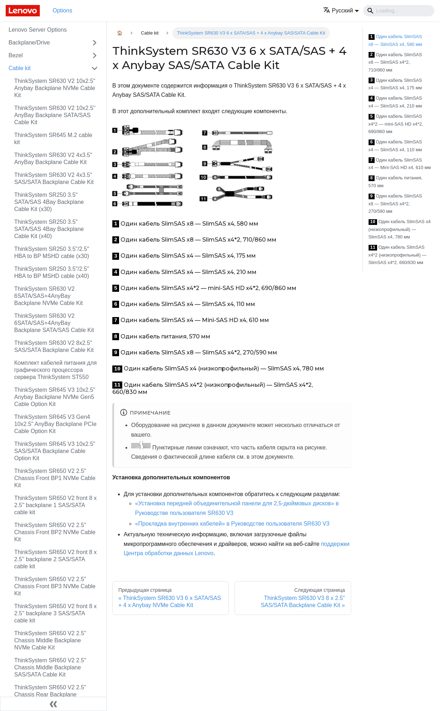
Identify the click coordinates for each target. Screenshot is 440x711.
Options (62, 10)
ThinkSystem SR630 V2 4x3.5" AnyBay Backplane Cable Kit (53, 158)
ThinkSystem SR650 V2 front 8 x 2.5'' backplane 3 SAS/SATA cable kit (55, 613)
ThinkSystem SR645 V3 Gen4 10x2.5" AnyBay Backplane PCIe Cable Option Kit (55, 424)
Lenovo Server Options (38, 30)
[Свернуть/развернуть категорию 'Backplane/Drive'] (94, 42)
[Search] (398, 10)
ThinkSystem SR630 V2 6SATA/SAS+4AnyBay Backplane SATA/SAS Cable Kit (54, 323)
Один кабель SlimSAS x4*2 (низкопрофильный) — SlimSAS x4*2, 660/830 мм (397, 254)
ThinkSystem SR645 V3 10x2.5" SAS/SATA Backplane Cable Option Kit (54, 451)
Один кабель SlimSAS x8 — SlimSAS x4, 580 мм (395, 40)
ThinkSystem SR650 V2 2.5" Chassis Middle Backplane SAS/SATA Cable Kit (50, 667)
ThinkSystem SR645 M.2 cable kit (53, 138)
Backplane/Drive (29, 43)
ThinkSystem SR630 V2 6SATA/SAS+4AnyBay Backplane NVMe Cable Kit (48, 296)
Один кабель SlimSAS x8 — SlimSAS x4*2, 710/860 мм (395, 62)
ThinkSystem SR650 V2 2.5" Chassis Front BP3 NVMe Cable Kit (55, 586)
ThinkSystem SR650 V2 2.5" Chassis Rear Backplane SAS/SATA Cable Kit (50, 694)
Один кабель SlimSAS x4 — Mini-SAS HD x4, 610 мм (400, 163)
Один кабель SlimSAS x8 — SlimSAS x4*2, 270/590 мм (395, 203)
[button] (341, 10)
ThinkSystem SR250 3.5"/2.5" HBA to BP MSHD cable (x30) (51, 252)
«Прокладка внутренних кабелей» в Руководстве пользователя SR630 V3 (232, 524)
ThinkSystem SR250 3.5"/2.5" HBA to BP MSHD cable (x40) (51, 272)
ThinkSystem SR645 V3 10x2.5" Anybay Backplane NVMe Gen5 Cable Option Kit (54, 397)
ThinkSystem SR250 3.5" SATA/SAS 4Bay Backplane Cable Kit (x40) (49, 229)
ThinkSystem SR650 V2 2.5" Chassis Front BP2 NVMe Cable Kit (55, 532)
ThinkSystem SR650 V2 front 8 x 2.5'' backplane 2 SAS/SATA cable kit (55, 559)
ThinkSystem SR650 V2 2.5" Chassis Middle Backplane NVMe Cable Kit (50, 640)
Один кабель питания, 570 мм (396, 181)
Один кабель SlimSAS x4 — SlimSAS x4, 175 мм (395, 84)
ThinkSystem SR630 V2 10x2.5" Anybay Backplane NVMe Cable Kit (54, 88)
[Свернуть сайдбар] (53, 704)
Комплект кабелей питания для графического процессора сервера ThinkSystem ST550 (55, 370)
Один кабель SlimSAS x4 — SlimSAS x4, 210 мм (395, 102)
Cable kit (20, 68)
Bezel (16, 55)
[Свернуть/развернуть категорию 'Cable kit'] (94, 68)
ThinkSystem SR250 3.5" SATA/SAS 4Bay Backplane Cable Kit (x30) (49, 202)
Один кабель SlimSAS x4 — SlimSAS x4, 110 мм (395, 145)
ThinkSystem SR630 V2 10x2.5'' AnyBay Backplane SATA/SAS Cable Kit (54, 115)
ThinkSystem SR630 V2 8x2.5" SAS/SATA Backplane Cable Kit (54, 346)
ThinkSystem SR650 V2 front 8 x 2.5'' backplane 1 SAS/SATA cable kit (55, 505)
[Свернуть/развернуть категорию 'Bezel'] (94, 55)
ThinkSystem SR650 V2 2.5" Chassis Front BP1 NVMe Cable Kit (55, 478)
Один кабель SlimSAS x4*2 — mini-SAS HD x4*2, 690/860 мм (396, 124)
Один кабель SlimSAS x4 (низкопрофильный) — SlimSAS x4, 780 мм (400, 229)
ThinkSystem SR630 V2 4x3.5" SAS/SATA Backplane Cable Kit (54, 178)
